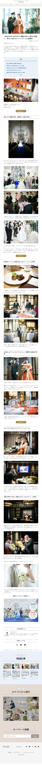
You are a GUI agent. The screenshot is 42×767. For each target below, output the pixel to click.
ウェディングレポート (13, 43)
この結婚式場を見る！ (20, 111)
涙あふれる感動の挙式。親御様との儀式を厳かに (17, 63)
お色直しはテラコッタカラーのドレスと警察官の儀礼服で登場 (19, 68)
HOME (4, 652)
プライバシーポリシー (15, 755)
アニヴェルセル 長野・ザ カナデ (16, 104)
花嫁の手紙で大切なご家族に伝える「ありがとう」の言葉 (19, 72)
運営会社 (6, 755)
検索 (36, 739)
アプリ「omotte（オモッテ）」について (29, 755)
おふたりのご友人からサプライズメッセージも (16, 70)
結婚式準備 (6, 43)
